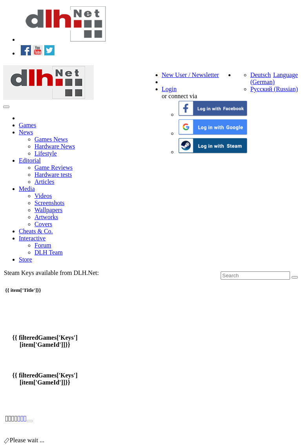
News (26, 132)
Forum (42, 245)
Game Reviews (53, 167)
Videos (43, 195)
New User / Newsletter (190, 74)
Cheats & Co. (36, 231)
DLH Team (48, 252)
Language (285, 74)
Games (27, 125)
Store (25, 259)
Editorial (30, 160)
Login (169, 89)
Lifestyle (45, 153)
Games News (51, 139)
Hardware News (54, 146)
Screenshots (49, 203)
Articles (44, 181)
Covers (43, 224)
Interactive (32, 238)
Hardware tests (53, 174)
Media (27, 188)
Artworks (46, 217)
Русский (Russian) (274, 89)
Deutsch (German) (262, 78)
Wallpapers (48, 210)
